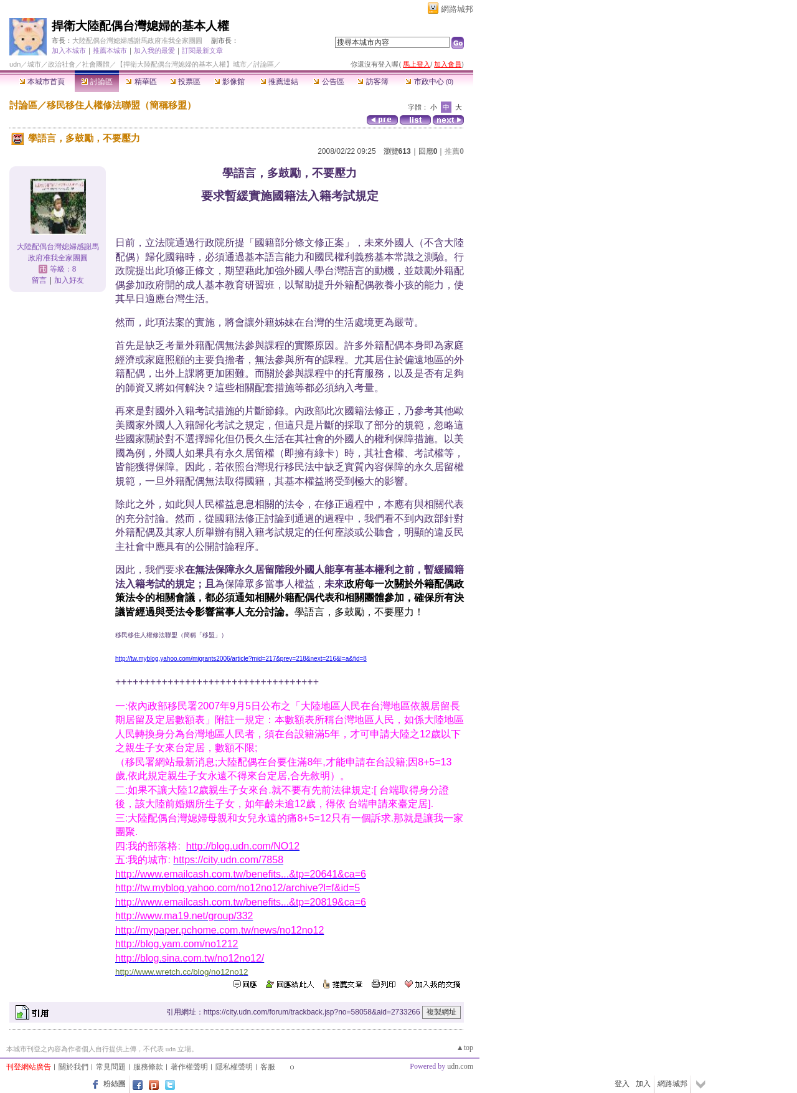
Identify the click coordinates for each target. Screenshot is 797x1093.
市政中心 (429, 81)
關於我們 (73, 1066)
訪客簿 (372, 81)
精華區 (141, 81)
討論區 (97, 81)
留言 (39, 280)
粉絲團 (114, 1083)
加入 (643, 1083)
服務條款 (148, 1066)
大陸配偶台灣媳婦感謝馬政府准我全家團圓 (137, 40)
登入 (622, 1083)
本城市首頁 (42, 81)
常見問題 (111, 1066)
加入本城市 (69, 50)
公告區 (328, 81)
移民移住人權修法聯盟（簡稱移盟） (121, 105)
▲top (464, 1047)
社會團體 (96, 64)
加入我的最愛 (154, 50)
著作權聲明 (189, 1066)
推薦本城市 (110, 50)
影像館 (229, 81)
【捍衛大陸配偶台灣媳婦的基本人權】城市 (181, 64)
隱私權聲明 (234, 1066)
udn (15, 64)
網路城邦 (457, 9)
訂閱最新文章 (202, 50)
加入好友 (69, 280)
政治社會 (61, 64)
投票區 (185, 81)
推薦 (454, 151)
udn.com (460, 1066)
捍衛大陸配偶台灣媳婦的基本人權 (140, 25)
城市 (34, 64)
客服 (267, 1066)
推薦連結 (279, 81)
